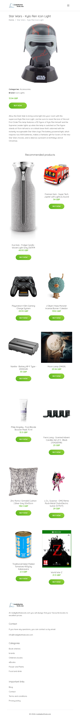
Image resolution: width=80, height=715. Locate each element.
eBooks (12, 662)
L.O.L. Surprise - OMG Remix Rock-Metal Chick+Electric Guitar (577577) (56, 503)
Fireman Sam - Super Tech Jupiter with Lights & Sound (56, 195)
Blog (11, 687)
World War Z (56, 572)
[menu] (68, 5)
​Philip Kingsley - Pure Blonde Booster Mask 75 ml (23, 428)
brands (12, 653)
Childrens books (16, 658)
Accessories (25, 89)
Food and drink (15, 671)
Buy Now (18, 105)
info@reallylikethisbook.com (21, 635)
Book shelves (14, 649)
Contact (12, 691)
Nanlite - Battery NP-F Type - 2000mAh (23, 367)
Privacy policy (15, 701)
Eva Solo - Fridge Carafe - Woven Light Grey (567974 (23, 246)
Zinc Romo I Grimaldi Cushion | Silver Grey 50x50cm (23, 502)
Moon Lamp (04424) (57, 366)
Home (11, 20)
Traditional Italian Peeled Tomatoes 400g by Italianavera (23, 566)
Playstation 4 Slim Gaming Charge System (23, 307)
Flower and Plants (16, 667)
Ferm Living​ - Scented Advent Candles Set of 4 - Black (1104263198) (56, 440)
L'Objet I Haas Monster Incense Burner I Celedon (56, 307)
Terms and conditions (18, 696)
